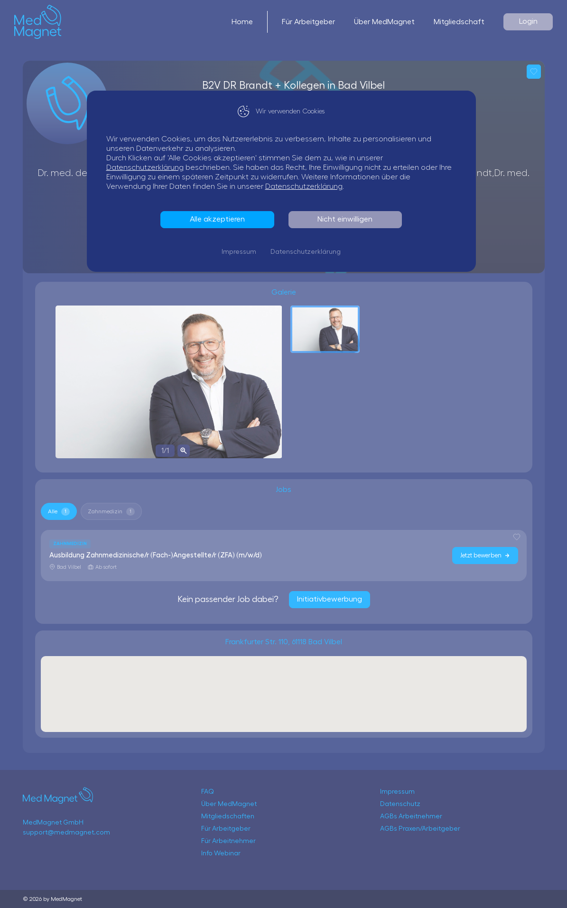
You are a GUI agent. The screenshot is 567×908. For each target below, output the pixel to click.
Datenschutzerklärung (147, 167)
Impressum (241, 252)
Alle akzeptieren (219, 219)
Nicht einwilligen (347, 219)
